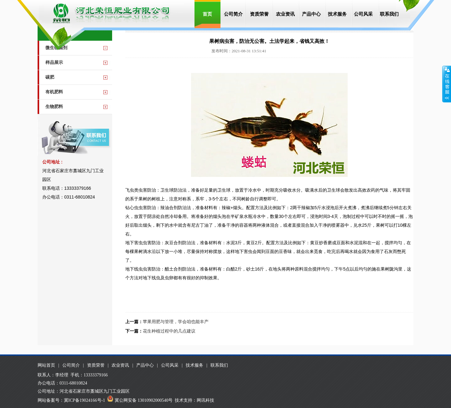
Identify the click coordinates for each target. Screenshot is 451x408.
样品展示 (54, 62)
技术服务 (337, 14)
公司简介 (233, 14)
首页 (207, 14)
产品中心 (311, 14)
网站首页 (46, 365)
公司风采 (363, 14)
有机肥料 (54, 92)
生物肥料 (54, 106)
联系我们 (389, 14)
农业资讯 (285, 14)
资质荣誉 (259, 14)
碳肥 (49, 77)
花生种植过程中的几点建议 (169, 330)
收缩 (446, 84)
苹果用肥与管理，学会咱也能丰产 (176, 321)
